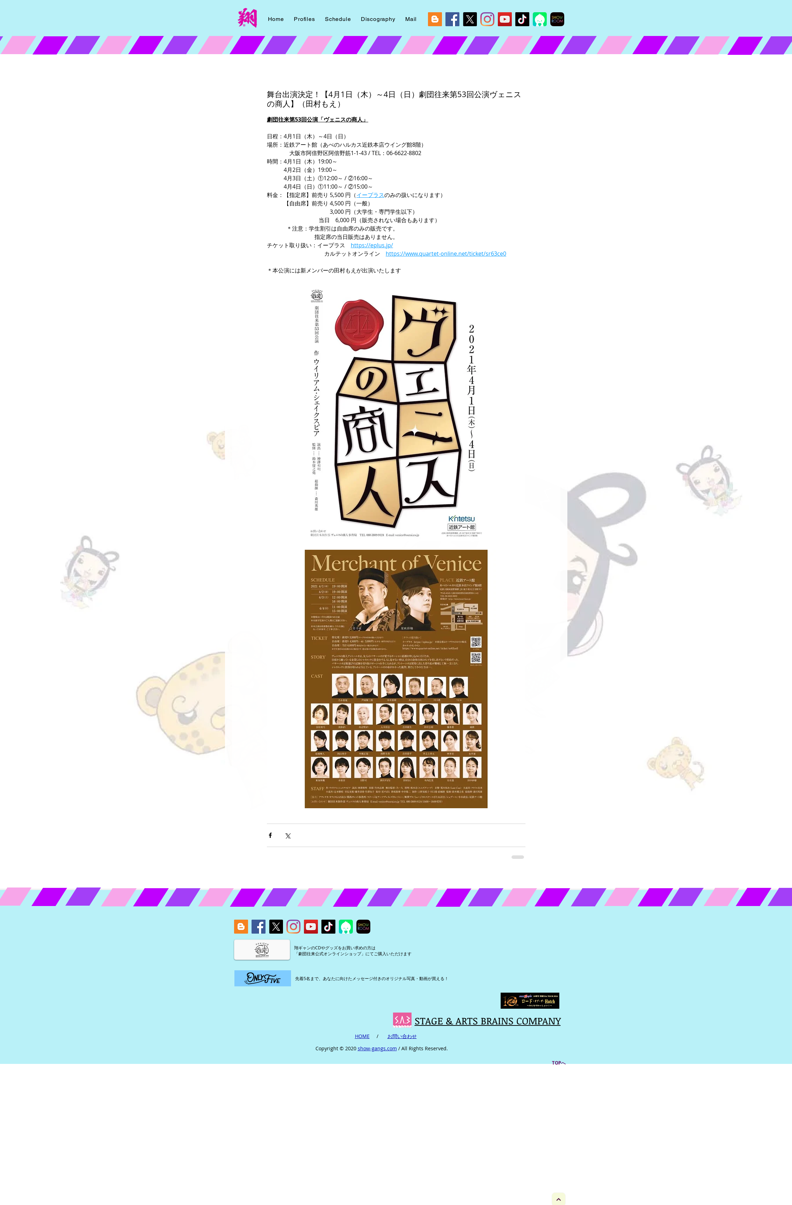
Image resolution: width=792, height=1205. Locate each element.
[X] (470, 19)
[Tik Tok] (522, 19)
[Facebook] (452, 19)
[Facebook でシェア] (270, 835)
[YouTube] (505, 19)
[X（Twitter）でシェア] (287, 835)
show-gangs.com (377, 1048)
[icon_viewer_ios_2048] (540, 19)
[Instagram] (487, 19)
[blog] (435, 19)
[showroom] (557, 19)
